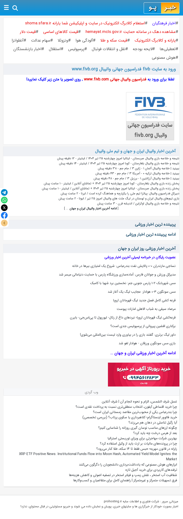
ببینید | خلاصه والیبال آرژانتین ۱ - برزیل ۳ (153, 178)
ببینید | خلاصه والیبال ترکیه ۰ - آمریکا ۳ (154, 173)
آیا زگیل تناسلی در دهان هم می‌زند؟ (152, 422)
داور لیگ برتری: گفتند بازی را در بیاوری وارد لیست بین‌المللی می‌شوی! (128, 334)
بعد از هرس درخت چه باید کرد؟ (155, 433)
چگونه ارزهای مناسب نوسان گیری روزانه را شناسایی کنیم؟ (137, 427)
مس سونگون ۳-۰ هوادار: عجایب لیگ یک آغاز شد (142, 291)
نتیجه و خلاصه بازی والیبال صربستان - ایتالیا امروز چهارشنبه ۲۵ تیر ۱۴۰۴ (133, 158)
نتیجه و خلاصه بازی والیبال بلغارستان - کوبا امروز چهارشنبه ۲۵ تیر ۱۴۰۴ (134, 163)
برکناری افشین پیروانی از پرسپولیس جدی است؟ (143, 326)
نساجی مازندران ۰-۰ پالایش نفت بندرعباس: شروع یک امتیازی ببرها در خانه (124, 266)
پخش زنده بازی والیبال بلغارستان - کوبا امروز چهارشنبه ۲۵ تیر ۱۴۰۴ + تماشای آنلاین (126, 183)
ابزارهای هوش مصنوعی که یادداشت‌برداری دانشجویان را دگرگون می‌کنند (128, 464)
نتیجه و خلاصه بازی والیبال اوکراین (157, 203)
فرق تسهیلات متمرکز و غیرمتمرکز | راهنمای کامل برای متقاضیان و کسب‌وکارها (125, 480)
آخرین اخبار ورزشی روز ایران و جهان (147, 248)
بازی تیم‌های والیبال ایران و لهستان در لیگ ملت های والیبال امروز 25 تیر (133, 198)
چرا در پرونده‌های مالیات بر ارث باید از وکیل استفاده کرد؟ (138, 443)
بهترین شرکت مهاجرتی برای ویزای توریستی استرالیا (142, 438)
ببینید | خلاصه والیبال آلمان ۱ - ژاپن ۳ (155, 168)
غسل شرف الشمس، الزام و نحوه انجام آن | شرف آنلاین (139, 401)
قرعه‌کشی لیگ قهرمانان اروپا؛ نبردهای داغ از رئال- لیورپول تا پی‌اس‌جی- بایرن (123, 317)
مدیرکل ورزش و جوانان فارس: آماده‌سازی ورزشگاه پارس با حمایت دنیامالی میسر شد (117, 274)
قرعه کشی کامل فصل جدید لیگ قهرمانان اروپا (144, 300)
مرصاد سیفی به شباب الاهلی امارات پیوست (146, 309)
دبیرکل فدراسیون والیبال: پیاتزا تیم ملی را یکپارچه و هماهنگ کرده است (134, 193)
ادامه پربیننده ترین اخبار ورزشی (151, 234)
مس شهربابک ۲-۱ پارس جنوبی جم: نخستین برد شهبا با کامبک (133, 283)
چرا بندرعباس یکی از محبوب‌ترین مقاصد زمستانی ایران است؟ (135, 412)
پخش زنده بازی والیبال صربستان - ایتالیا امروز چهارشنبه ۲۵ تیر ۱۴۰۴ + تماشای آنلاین (125, 188)
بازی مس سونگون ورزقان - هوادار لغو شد (147, 343)
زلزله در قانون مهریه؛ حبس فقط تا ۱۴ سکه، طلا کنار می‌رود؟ (136, 448)
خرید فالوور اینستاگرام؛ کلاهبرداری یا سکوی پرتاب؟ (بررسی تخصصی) (129, 417)
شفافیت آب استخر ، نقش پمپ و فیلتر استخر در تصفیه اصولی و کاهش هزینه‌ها (123, 475)
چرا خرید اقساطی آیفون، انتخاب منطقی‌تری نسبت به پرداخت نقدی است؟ (126, 406)
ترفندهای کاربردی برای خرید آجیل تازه (151, 469)
